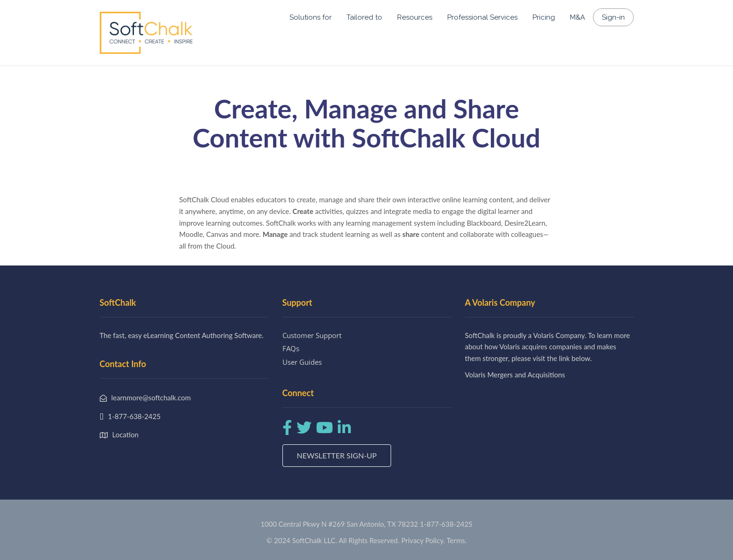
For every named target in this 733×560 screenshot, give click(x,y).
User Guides (302, 362)
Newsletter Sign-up (337, 455)
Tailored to (364, 17)
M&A (577, 17)
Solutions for (310, 17)
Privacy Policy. (423, 540)
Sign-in (613, 17)
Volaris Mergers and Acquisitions (515, 374)
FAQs (290, 348)
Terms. (457, 540)
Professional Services (482, 17)
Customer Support (311, 335)
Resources (414, 17)
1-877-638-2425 (446, 524)
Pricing (544, 17)
